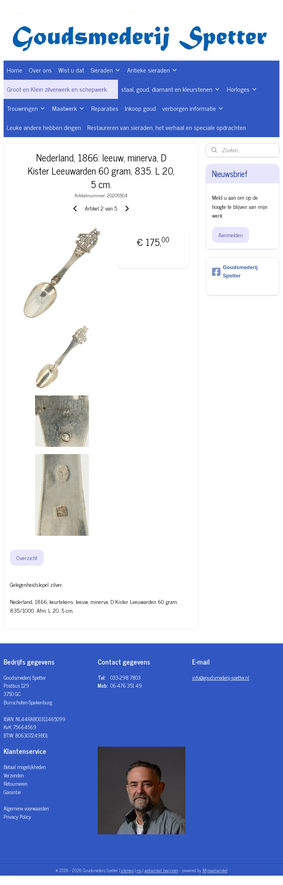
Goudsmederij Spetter (234, 271)
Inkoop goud (140, 108)
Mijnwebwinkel (215, 870)
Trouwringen (26, 108)
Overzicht (26, 557)
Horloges (242, 89)
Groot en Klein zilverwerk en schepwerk (61, 89)
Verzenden (14, 775)
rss (139, 870)
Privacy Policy (17, 816)
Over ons (40, 70)
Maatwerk (68, 108)
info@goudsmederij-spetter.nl (220, 677)
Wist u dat (71, 70)
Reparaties (104, 108)
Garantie (12, 792)
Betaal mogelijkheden (25, 767)
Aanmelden (230, 234)
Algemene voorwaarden (26, 808)
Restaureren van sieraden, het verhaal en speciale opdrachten (166, 127)
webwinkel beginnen (161, 870)
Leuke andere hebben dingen (44, 127)
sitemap (127, 870)
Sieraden (105, 70)
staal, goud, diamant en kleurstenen (170, 89)
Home (14, 70)
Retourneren (16, 783)
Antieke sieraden (152, 70)
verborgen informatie (193, 108)
